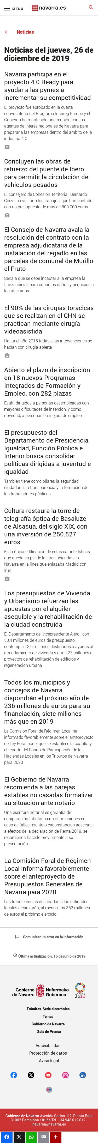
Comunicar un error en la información (49, 936)
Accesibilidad (48, 1045)
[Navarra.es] (49, 5)
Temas (48, 1016)
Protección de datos (48, 1053)
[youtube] (48, 1075)
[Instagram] (65, 1075)
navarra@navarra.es (49, 1124)
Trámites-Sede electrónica (48, 1008)
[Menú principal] (14, 8)
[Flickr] (49, 1089)
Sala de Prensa (49, 1031)
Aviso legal (49, 1060)
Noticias (19, 32)
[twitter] (31, 1075)
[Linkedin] (82, 1075)
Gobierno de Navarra (48, 1023)
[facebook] (13, 1075)
